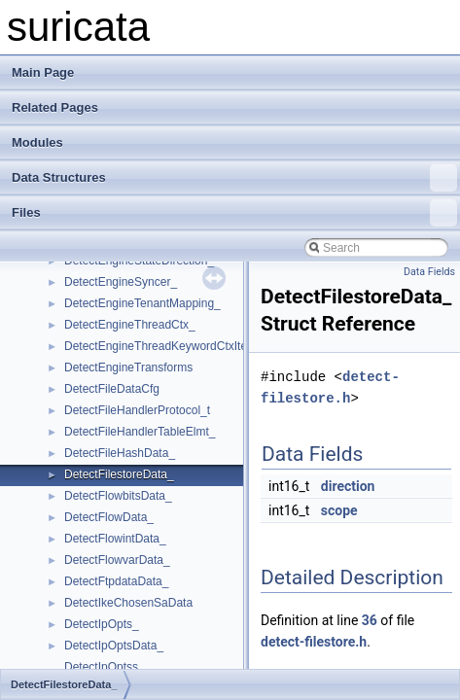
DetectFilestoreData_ (119, 474)
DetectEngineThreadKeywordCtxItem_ (164, 346)
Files (234, 213)
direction (348, 486)
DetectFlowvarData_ (117, 560)
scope (339, 510)
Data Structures (234, 178)
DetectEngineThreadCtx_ (129, 325)
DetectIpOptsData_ (113, 645)
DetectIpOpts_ (101, 624)
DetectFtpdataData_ (116, 581)
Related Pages (55, 107)
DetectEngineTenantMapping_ (142, 303)
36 (369, 620)
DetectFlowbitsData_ (118, 496)
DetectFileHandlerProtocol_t (137, 410)
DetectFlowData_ (109, 517)
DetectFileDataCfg (111, 389)
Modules (37, 142)
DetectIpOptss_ (104, 667)
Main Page (43, 72)
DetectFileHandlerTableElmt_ (139, 431)
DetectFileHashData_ (119, 453)
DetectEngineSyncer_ (120, 282)
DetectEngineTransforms (128, 367)
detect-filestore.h (314, 641)
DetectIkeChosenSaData (128, 603)
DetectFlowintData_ (115, 538)
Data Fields (429, 271)
